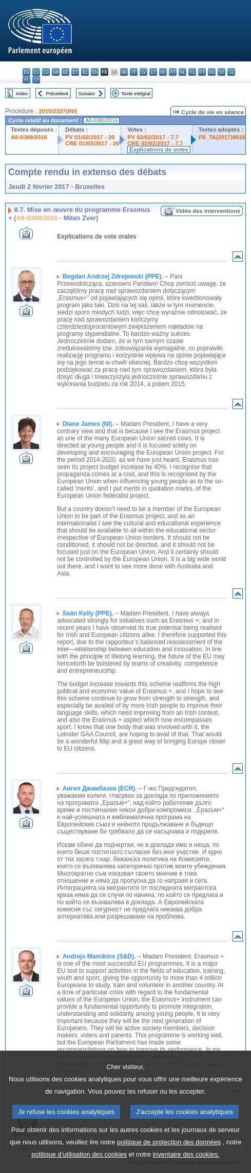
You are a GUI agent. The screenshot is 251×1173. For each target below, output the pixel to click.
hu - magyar (163, 72)
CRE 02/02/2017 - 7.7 (155, 143)
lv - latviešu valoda (143, 72)
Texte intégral (135, 93)
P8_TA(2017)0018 (222, 137)
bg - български (26, 72)
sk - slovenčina (221, 72)
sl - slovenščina (231, 72)
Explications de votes (158, 149)
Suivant (87, 93)
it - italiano (134, 72)
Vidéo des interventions (208, 211)
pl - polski (192, 72)
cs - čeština (46, 72)
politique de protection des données (169, 1155)
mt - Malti (173, 72)
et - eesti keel (75, 72)
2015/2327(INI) (57, 111)
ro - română (212, 72)
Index (22, 93)
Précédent (57, 93)
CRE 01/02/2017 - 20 (92, 143)
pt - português (202, 72)
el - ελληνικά (85, 72)
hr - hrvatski (124, 72)
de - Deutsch (65, 72)
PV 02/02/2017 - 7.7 (153, 137)
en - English (95, 72)
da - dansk (56, 72)
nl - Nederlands (182, 72)
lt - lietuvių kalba (153, 72)
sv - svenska (36, 79)
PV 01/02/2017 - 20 (89, 137)
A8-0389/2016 (29, 137)
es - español (36, 72)
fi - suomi (26, 79)
